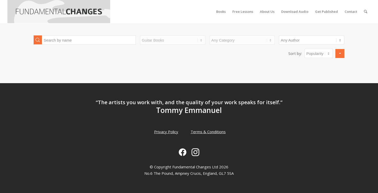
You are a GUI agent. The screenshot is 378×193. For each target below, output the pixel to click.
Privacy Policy (166, 131)
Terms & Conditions (208, 131)
